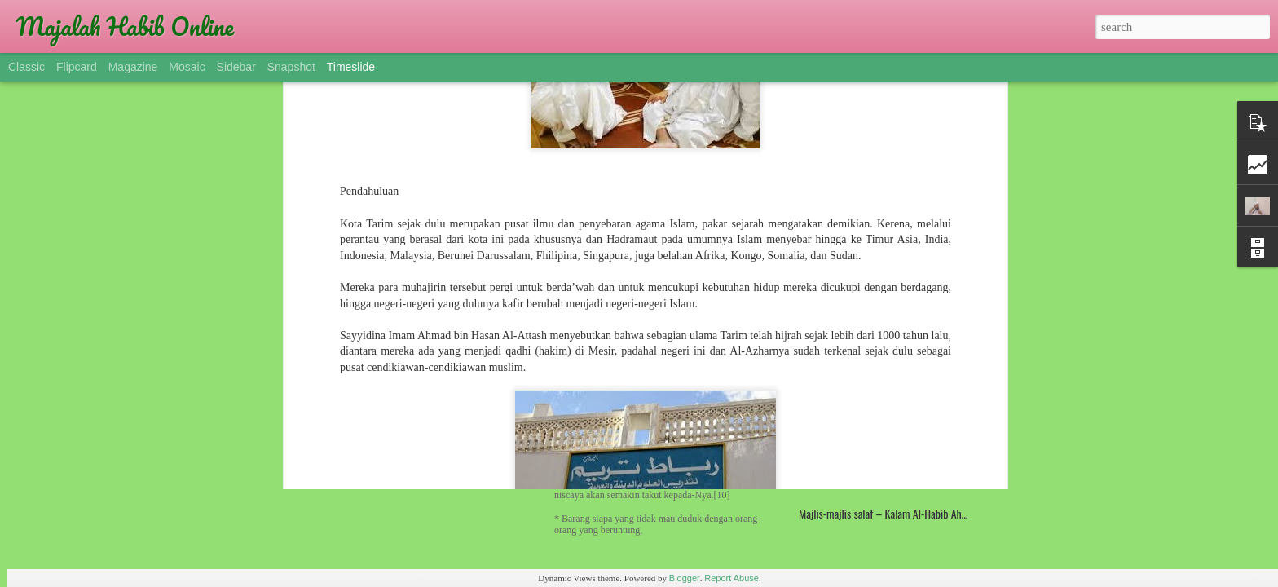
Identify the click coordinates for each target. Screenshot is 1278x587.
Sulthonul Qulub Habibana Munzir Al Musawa (890, 285)
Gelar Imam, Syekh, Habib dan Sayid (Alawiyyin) (452, 382)
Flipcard (76, 66)
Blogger (684, 578)
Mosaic (187, 66)
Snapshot (291, 66)
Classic (26, 66)
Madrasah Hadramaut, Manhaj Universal (658, 294)
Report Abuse (731, 578)
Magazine (133, 66)
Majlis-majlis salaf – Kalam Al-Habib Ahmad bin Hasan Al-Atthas (931, 513)
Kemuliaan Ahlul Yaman (846, 415)
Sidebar (236, 66)
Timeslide (351, 66)
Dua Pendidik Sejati (839, 350)
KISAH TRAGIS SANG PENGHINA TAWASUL (885, 382)
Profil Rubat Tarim (836, 317)
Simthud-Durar (829, 448)
